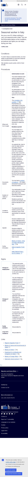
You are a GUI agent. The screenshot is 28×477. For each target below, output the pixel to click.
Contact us (4, 416)
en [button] (18, 5)
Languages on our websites (8, 422)
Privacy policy (4, 427)
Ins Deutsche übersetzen (10, 17)
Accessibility (4, 433)
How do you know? (22, 1)
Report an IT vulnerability (7, 419)
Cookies (3, 425)
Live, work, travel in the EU (8, 397)
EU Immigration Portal (7, 28)
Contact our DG (5, 387)
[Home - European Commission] (4, 4)
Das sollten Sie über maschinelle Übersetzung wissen (13, 19)
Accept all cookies (10, 470)
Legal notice (4, 430)
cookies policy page (11, 462)
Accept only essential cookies (13, 473)
